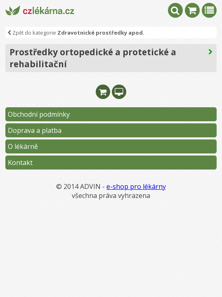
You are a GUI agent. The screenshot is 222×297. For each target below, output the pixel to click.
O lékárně (23, 146)
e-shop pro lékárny (136, 186)
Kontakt (20, 162)
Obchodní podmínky (39, 114)
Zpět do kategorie (75, 32)
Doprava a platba (34, 130)
